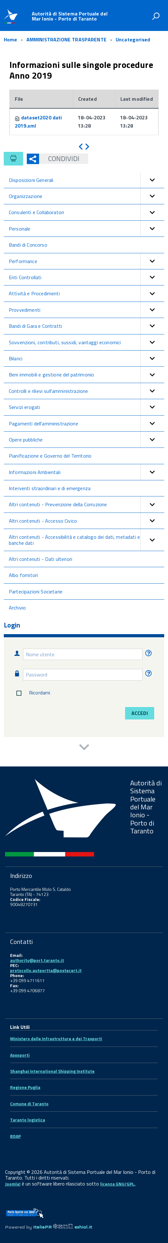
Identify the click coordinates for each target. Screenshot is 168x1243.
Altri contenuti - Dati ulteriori (40, 559)
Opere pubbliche (86, 439)
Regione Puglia (25, 1087)
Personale (86, 229)
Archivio (17, 607)
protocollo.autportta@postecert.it (46, 970)
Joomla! (12, 1183)
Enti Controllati (86, 277)
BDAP (15, 1136)
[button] (152, 180)
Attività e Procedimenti (86, 293)
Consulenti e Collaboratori (86, 212)
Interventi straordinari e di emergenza (49, 488)
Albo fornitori (23, 575)
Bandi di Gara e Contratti (86, 326)
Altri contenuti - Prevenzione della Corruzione (86, 504)
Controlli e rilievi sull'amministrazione (86, 391)
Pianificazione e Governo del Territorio (50, 455)
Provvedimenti (86, 310)
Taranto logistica (27, 1119)
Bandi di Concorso (28, 245)
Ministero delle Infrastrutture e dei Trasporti (56, 1038)
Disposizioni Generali (86, 180)
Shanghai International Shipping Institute (52, 1071)
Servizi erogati (86, 407)
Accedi (139, 713)
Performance (86, 261)
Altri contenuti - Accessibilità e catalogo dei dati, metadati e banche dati (86, 540)
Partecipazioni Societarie (35, 591)
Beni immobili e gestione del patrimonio (86, 374)
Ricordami (32, 693)
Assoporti (20, 1055)
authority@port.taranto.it (37, 960)
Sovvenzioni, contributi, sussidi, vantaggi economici (86, 342)
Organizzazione (86, 196)
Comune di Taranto (29, 1103)
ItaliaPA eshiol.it (62, 1227)
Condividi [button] (59, 158)
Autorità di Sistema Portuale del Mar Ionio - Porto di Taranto (69, 16)
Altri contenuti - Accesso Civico (86, 521)
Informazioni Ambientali (86, 472)
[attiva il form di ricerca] (155, 16)
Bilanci (86, 358)
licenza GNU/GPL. (118, 1183)
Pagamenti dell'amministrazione (86, 423)
